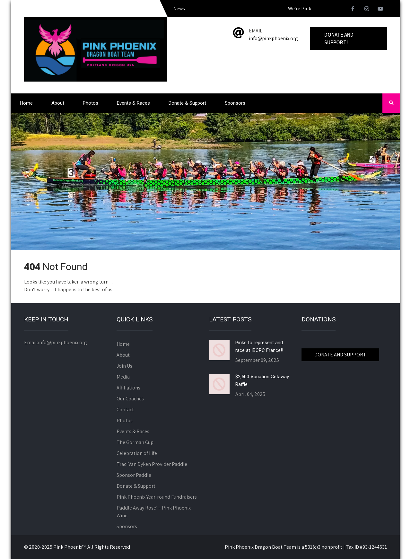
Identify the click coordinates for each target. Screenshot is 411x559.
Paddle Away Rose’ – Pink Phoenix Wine (154, 511)
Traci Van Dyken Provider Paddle (152, 464)
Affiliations (128, 387)
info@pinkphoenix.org (273, 38)
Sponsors (235, 103)
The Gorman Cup (135, 442)
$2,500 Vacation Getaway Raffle (262, 380)
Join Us (124, 365)
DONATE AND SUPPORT (340, 354)
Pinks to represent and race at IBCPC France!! (259, 346)
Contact (125, 409)
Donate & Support (187, 103)
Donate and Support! (339, 38)
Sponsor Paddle (134, 475)
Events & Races (133, 103)
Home (26, 103)
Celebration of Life (137, 453)
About (57, 103)
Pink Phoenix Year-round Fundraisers (157, 496)
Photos (90, 103)
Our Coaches (130, 398)
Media (123, 376)
